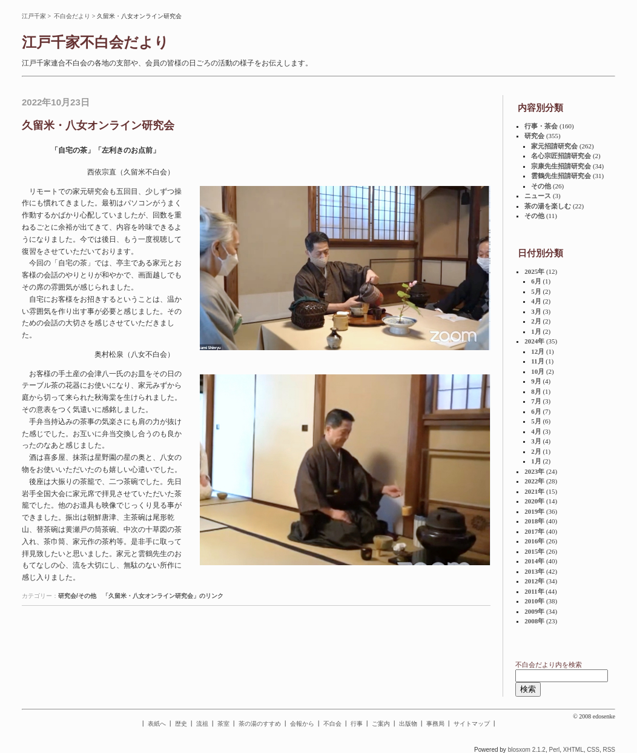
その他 (541, 186)
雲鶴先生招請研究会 (561, 175)
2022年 (534, 481)
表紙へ (157, 723)
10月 (537, 371)
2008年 (534, 621)
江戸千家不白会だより (95, 42)
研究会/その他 (77, 595)
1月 (536, 331)
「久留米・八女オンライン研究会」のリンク (162, 595)
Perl (554, 749)
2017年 (534, 531)
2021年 (534, 491)
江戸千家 (34, 16)
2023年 (534, 471)
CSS (593, 749)
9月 (536, 381)
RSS (608, 749)
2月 (536, 321)
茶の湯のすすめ (260, 723)
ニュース (537, 195)
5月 (536, 291)
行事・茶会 (541, 126)
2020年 (534, 501)
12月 (537, 351)
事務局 (435, 723)
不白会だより (72, 16)
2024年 (534, 341)
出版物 (408, 723)
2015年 (534, 551)
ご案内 (381, 723)
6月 (536, 281)
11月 (537, 361)
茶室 (223, 723)
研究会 (534, 135)
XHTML (573, 749)
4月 (536, 301)
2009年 (534, 611)
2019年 (534, 511)
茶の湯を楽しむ (547, 206)
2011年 (534, 591)
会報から (302, 723)
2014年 (534, 561)
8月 (536, 391)
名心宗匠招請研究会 (561, 155)
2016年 (534, 541)
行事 (357, 723)
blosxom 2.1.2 (527, 749)
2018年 (534, 521)
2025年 (534, 271)
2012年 (534, 581)
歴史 (181, 723)
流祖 (202, 723)
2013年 (534, 571)
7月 (536, 401)
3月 (536, 311)
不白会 (332, 723)
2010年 (534, 601)
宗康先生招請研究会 (561, 166)
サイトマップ (472, 723)
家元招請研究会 (554, 146)
